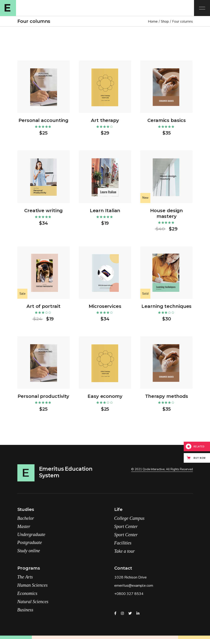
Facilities (123, 542)
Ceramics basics (166, 120)
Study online (28, 550)
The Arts (25, 576)
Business (25, 609)
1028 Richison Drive (130, 577)
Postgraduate (29, 542)
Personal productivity (43, 396)
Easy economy (105, 396)
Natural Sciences (32, 601)
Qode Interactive (154, 469)
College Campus (129, 518)
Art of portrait (44, 306)
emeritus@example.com (133, 585)
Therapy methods (166, 396)
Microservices (105, 306)
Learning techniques (166, 306)
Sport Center (126, 526)
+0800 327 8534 (129, 593)
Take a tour (124, 551)
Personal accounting (43, 120)
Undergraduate (31, 534)
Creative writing (43, 210)
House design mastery (166, 213)
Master (23, 526)
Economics (27, 593)
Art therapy (105, 120)
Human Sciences (32, 585)
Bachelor (25, 518)
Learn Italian (105, 210)
